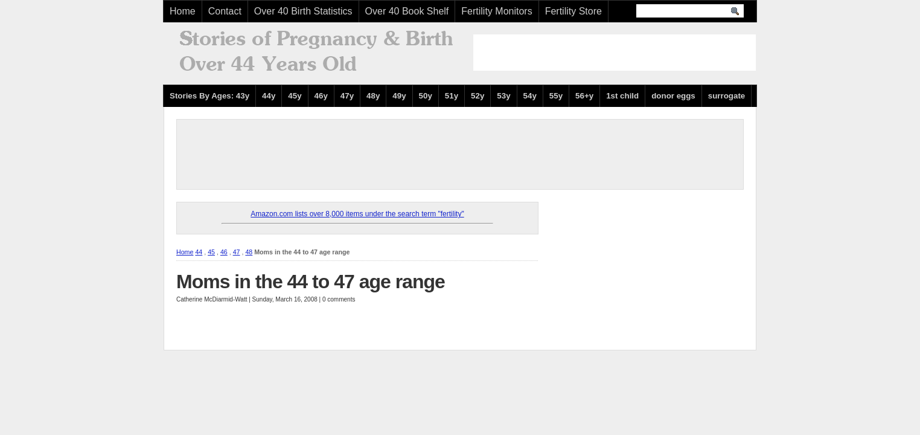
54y (530, 95)
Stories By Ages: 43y (209, 95)
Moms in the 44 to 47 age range (310, 281)
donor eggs (673, 95)
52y (477, 95)
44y (268, 95)
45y (294, 95)
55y (556, 95)
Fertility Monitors (496, 11)
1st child (622, 95)
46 (224, 252)
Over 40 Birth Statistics (303, 11)
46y (321, 95)
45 (211, 252)
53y (503, 95)
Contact (224, 11)
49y (399, 95)
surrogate (726, 95)
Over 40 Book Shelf (407, 11)
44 (198, 252)
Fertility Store (573, 11)
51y (451, 95)
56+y (584, 95)
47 (236, 252)
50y (425, 95)
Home (183, 11)
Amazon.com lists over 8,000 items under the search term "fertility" (357, 214)
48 (248, 252)
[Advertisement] (614, 52)
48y (373, 95)
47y (347, 95)
